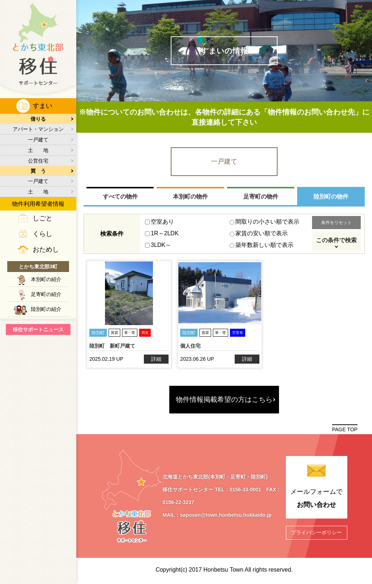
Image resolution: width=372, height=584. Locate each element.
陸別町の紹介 (46, 309)
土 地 (38, 150)
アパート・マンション (38, 129)
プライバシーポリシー (316, 532)
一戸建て (38, 140)
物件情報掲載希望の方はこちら (224, 399)
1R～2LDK (161, 233)
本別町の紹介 (46, 279)
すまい (42, 105)
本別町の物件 (190, 196)
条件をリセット (336, 222)
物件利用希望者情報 (38, 204)
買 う (38, 171)
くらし (42, 233)
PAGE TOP (344, 429)
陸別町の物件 (331, 196)
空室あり (159, 222)
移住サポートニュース (38, 329)
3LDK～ (158, 245)
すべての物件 (120, 196)
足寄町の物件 (260, 196)
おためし (46, 249)
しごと (42, 218)
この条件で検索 (336, 240)
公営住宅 (38, 161)
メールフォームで (317, 499)
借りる (38, 119)
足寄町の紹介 (46, 294)
